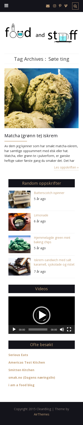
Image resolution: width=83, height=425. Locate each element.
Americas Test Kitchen (26, 362)
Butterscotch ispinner (49, 193)
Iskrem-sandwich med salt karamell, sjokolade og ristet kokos (54, 263)
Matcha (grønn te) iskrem (31, 136)
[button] (41, 315)
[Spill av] (14, 329)
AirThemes (41, 414)
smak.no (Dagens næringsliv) (31, 377)
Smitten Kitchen (21, 370)
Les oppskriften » (66, 167)
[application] (41, 315)
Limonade (41, 215)
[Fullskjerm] (69, 329)
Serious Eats (18, 355)
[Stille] (62, 329)
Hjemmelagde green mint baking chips (52, 239)
